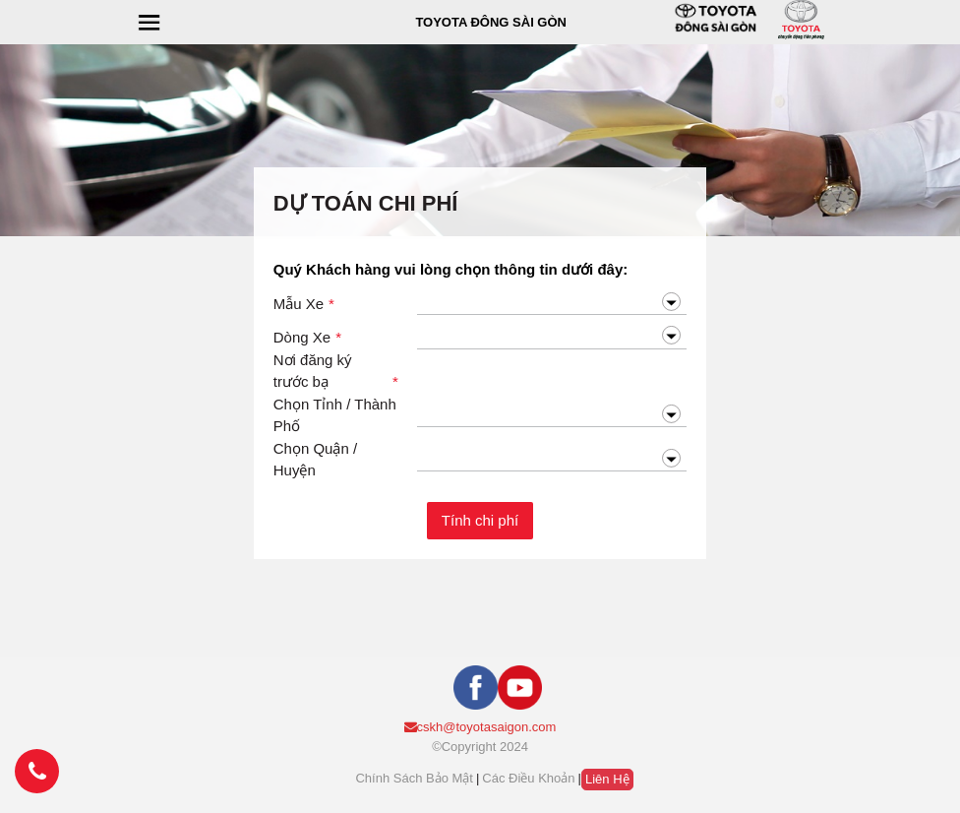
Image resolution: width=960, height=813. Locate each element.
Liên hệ (607, 779)
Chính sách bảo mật (414, 778)
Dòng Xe (307, 338)
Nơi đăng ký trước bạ (335, 372)
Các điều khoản (528, 778)
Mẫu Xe (303, 304)
